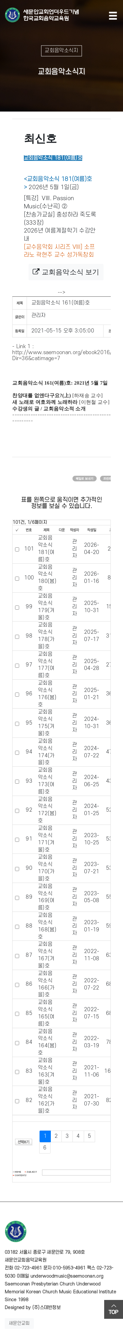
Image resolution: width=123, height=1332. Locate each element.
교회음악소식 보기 (66, 272)
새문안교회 (19, 1323)
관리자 (38, 315)
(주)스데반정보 (46, 1307)
